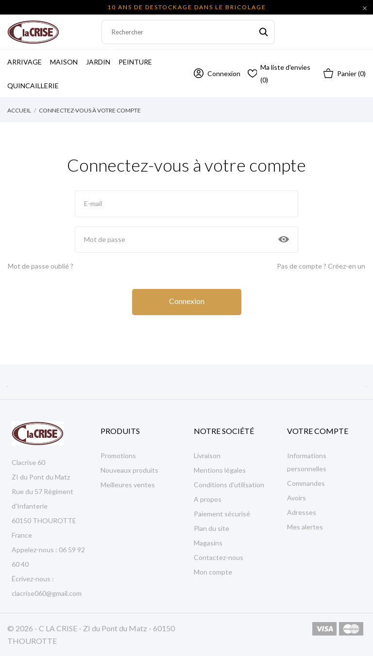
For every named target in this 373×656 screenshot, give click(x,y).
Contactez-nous (218, 557)
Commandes (306, 483)
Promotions (118, 455)
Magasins (208, 543)
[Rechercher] (188, 32)
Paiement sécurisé (222, 514)
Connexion (186, 300)
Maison (64, 62)
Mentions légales (220, 470)
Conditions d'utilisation (229, 484)
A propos (207, 499)
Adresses (301, 512)
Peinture (135, 62)
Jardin (101, 58)
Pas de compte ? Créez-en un (321, 266)
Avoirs (296, 498)
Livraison (207, 455)
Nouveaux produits (129, 470)
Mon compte (213, 572)
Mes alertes (305, 527)
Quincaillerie (33, 85)
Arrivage (27, 58)
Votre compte (317, 430)
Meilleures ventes (128, 484)
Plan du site (211, 528)
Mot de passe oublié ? (40, 266)
